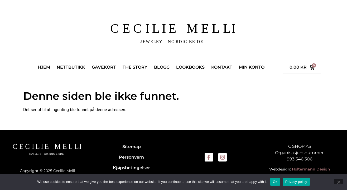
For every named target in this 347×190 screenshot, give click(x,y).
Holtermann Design (311, 169)
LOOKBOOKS (190, 67)
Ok (275, 182)
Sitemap (131, 146)
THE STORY (135, 67)
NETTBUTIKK (71, 67)
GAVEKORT (104, 67)
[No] (338, 181)
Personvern (131, 157)
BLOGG (162, 67)
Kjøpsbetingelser (131, 167)
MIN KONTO (251, 67)
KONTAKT (221, 67)
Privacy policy (296, 182)
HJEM (44, 67)
